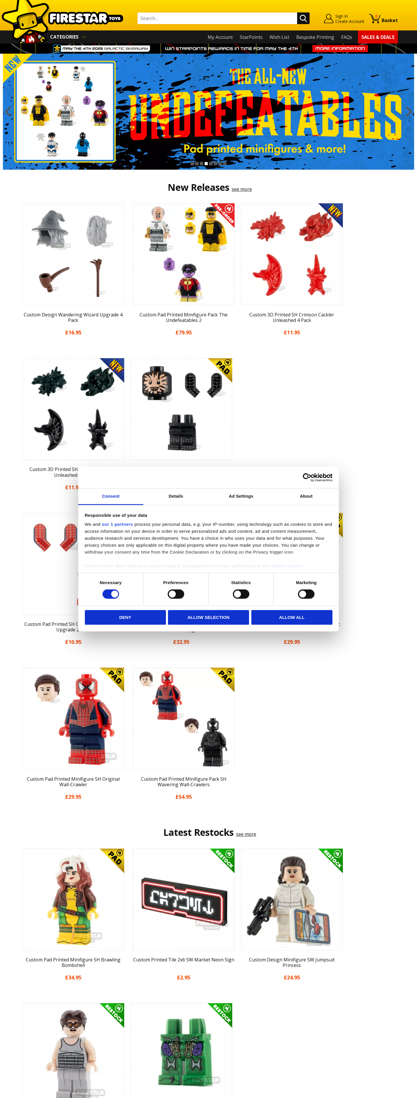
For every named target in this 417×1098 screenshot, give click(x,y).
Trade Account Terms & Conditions (152, 1033)
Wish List (279, 37)
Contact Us (126, 970)
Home (25, 970)
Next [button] (409, 112)
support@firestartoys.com (142, 999)
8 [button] (224, 163)
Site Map (28, 1054)
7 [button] (220, 163)
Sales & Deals (377, 37)
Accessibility (32, 1037)
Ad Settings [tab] (241, 496)
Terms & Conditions (40, 1021)
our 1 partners (117, 524)
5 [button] (211, 163)
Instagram (254, 993)
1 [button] (192, 163)
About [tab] (306, 496)
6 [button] (215, 163)
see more (242, 189)
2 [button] (197, 163)
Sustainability (33, 1046)
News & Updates (37, 996)
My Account (220, 37)
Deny (125, 617)
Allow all (292, 617)
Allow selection (209, 617)
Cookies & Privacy (38, 1029)
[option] (208, 112)
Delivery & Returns (39, 1012)
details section (286, 566)
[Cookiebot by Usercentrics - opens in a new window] (307, 477)
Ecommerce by (376, 1091)
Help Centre (127, 980)
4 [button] (206, 163)
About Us (29, 987)
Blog (24, 1004)
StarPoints (251, 37)
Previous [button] (8, 112)
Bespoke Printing (315, 37)
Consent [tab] (111, 496)
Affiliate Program (132, 1042)
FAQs (346, 37)
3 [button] (201, 163)
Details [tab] (176, 496)
